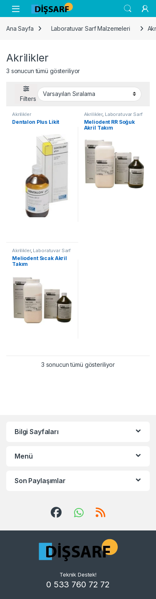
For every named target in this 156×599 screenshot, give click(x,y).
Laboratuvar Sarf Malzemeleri (90, 28)
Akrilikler (21, 114)
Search (127, 8)
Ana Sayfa (20, 28)
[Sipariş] (89, 94)
